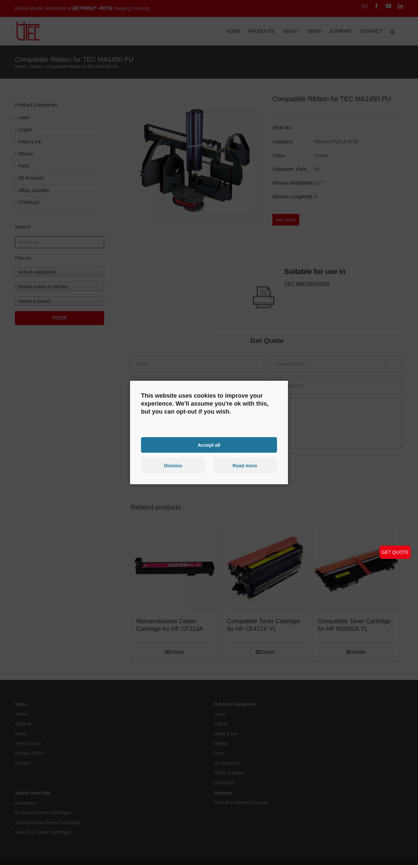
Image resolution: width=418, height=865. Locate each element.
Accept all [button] (209, 444)
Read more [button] (245, 465)
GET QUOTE (395, 552)
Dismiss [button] (173, 465)
